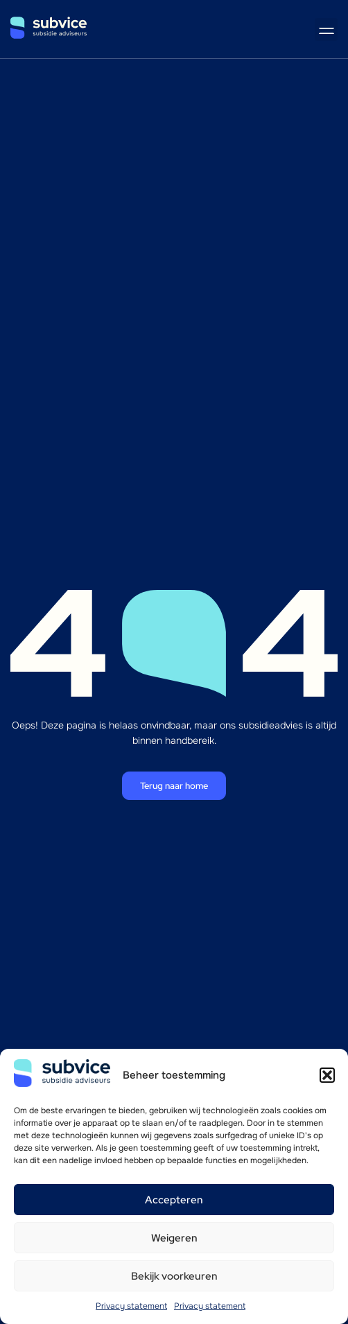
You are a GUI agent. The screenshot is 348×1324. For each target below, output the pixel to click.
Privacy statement (131, 1306)
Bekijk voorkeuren (174, 1276)
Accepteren (174, 1200)
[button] (327, 1075)
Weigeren (174, 1238)
